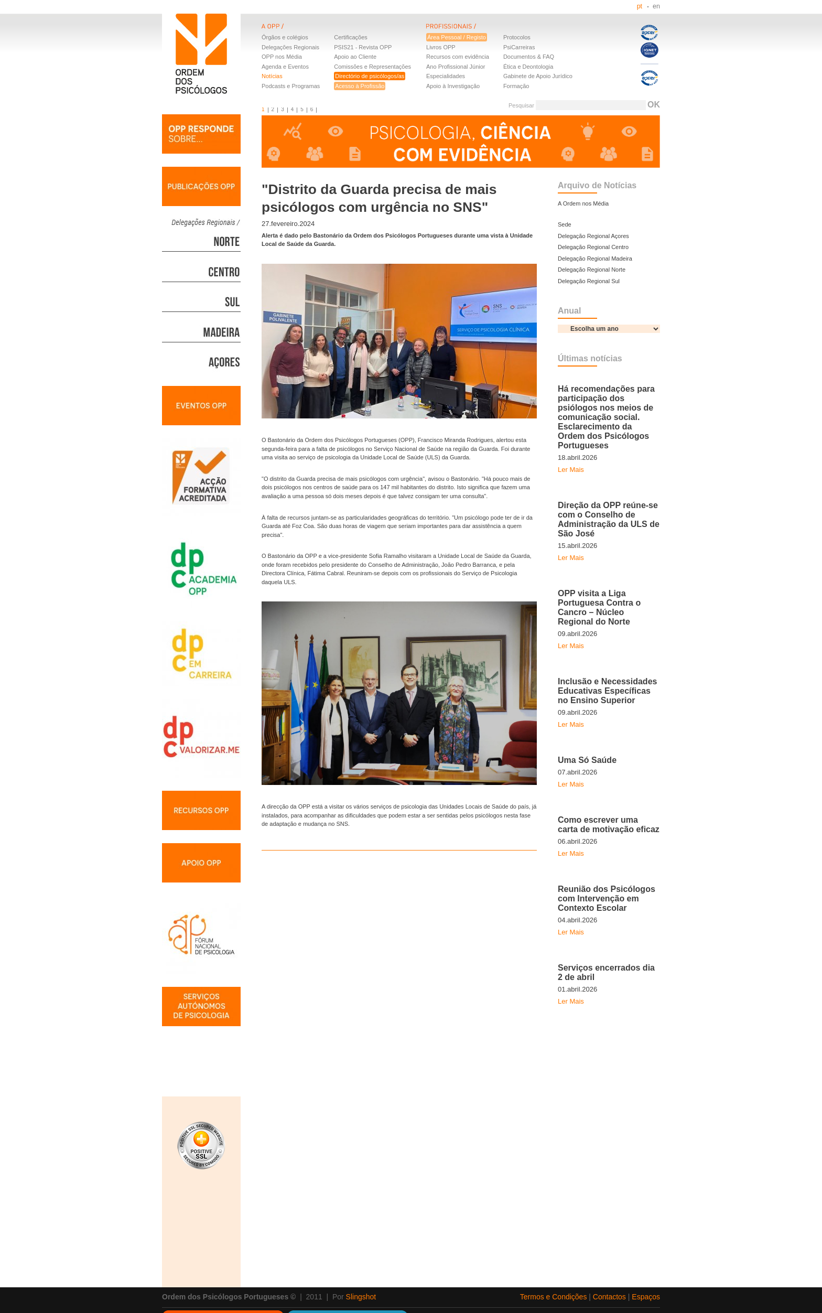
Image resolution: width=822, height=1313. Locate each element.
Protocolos (517, 37)
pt (639, 6)
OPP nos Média (282, 56)
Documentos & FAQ (528, 56)
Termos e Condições (553, 1297)
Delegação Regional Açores (593, 236)
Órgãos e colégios (285, 37)
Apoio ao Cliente (355, 56)
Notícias (272, 76)
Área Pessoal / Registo (456, 37)
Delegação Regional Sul (589, 281)
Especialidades (445, 76)
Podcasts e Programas (291, 86)
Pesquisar (521, 105)
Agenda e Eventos (285, 66)
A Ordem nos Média (583, 203)
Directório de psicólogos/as (369, 76)
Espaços (646, 1297)
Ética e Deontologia (528, 66)
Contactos (609, 1297)
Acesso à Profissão (359, 86)
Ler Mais (571, 469)
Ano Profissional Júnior (455, 66)
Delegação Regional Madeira (595, 258)
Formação (516, 86)
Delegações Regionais (290, 47)
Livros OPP (441, 47)
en (656, 6)
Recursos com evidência (457, 56)
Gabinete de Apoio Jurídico (537, 76)
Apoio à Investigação (453, 86)
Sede (564, 224)
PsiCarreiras (519, 47)
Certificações (350, 37)
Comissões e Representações (372, 66)
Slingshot (361, 1297)
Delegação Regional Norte (591, 269)
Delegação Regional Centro (593, 247)
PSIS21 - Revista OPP (363, 47)
